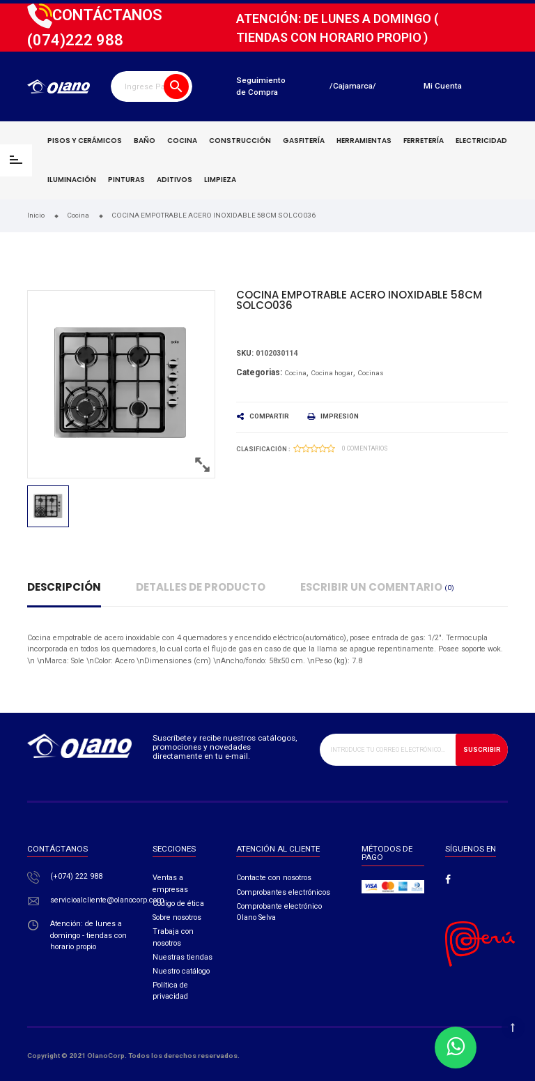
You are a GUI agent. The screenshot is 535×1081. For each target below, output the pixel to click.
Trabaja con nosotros (173, 937)
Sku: (245, 353)
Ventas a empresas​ (170, 883)
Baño (144, 140)
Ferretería (423, 140)
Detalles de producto (200, 587)
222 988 (75, 40)
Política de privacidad (170, 991)
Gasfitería (304, 140)
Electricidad (481, 140)
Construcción (240, 140)
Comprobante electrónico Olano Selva (279, 912)
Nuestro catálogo (181, 971)
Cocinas (370, 373)
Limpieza (220, 179)
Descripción (64, 587)
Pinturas (126, 179)
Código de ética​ (178, 903)
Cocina (182, 140)
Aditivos (174, 179)
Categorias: (259, 372)
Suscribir (482, 749)
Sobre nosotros (177, 917)
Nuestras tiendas (182, 957)
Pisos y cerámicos (84, 140)
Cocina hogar (332, 373)
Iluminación (71, 179)
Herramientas (363, 140)
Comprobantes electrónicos (283, 892)
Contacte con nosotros (273, 877)
